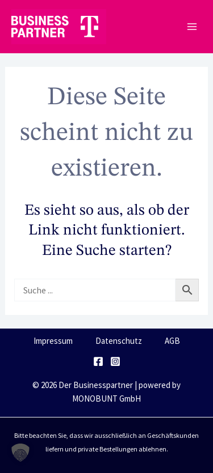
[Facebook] (98, 361)
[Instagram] (115, 361)
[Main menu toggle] (192, 27)
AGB (172, 340)
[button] (20, 452)
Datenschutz (118, 340)
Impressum (53, 340)
